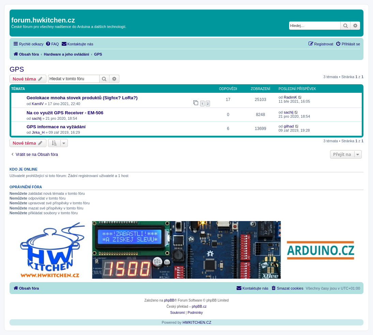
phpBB (169, 300)
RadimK (290, 97)
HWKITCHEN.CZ (196, 322)
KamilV (38, 104)
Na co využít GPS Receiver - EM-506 (65, 112)
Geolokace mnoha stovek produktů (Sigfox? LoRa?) (82, 97)
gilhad (289, 126)
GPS (17, 69)
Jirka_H (38, 132)
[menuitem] (52, 44)
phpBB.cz (199, 306)
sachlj (36, 118)
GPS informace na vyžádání (56, 126)
